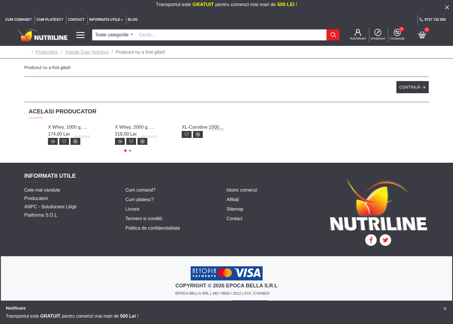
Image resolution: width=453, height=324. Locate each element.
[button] (125, 150)
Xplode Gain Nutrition (87, 52)
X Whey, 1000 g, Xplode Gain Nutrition (69, 127)
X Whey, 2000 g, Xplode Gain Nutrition (136, 127)
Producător (47, 52)
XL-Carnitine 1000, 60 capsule (203, 127)
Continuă (409, 87)
